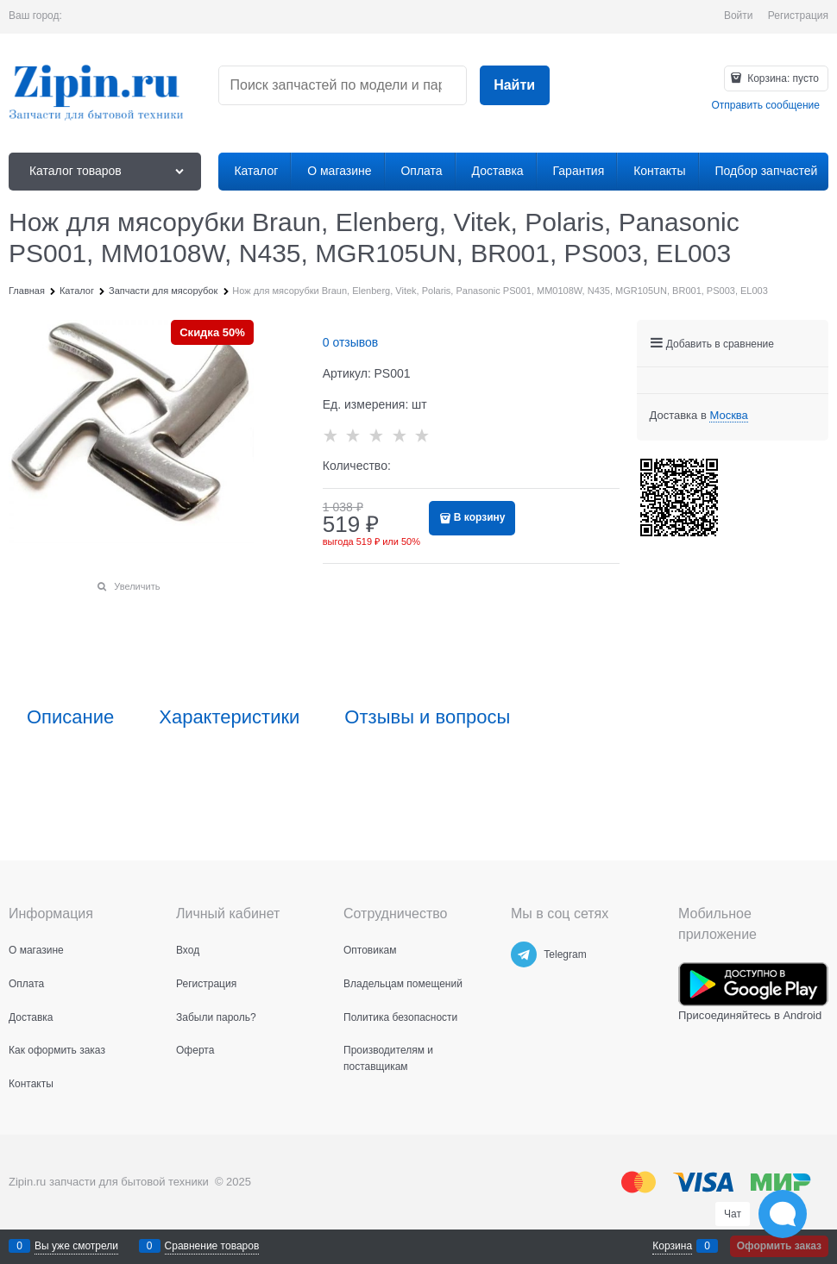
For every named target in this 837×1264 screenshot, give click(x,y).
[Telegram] (524, 954)
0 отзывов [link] (351, 342)
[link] (728, 415)
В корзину (480, 517)
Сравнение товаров (212, 1246)
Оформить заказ (779, 1246)
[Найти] (515, 86)
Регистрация (798, 15)
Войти (738, 15)
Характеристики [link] (229, 717)
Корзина (672, 1246)
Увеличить (137, 586)
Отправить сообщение (765, 105)
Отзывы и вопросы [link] (427, 717)
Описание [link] (70, 717)
